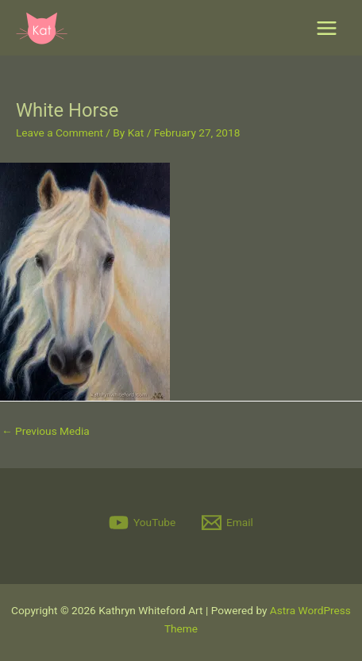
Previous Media (46, 431)
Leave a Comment (59, 132)
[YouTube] (142, 522)
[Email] (228, 522)
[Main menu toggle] (327, 28)
